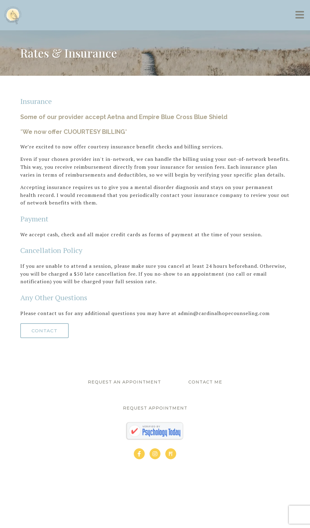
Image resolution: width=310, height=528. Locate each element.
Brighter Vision (191, 513)
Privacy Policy (117, 513)
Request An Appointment (124, 382)
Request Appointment (155, 408)
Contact (44, 331)
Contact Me (205, 382)
